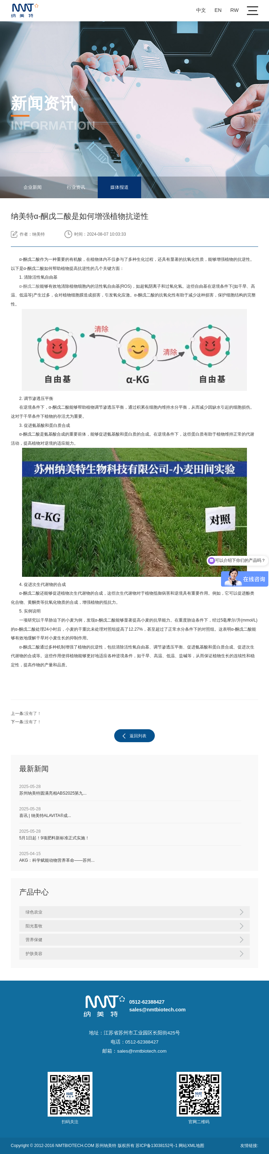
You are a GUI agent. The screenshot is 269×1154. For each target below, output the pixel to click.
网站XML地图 (191, 1145)
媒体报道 (119, 187)
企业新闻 (32, 187)
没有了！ (33, 713)
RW (234, 10)
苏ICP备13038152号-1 (157, 1145)
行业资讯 (76, 187)
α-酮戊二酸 (29, 286)
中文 (201, 10)
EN (218, 10)
